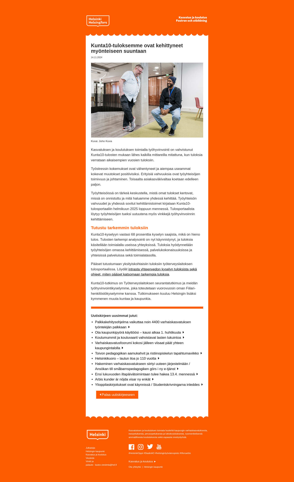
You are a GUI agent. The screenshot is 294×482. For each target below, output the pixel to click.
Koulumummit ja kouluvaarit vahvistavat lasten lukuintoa (139, 338)
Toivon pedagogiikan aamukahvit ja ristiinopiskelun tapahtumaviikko (148, 353)
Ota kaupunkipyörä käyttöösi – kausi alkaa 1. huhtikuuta (139, 332)
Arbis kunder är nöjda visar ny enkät (124, 379)
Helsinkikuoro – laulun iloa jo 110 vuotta (127, 358)
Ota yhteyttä (135, 467)
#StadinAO (149, 453)
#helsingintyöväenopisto (167, 453)
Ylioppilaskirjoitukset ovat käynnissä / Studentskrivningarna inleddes (149, 385)
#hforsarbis (185, 453)
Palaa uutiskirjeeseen (117, 395)
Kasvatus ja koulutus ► (142, 461)
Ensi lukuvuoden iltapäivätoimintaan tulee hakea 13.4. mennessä (146, 374)
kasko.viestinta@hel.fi (106, 465)
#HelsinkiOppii (136, 453)
